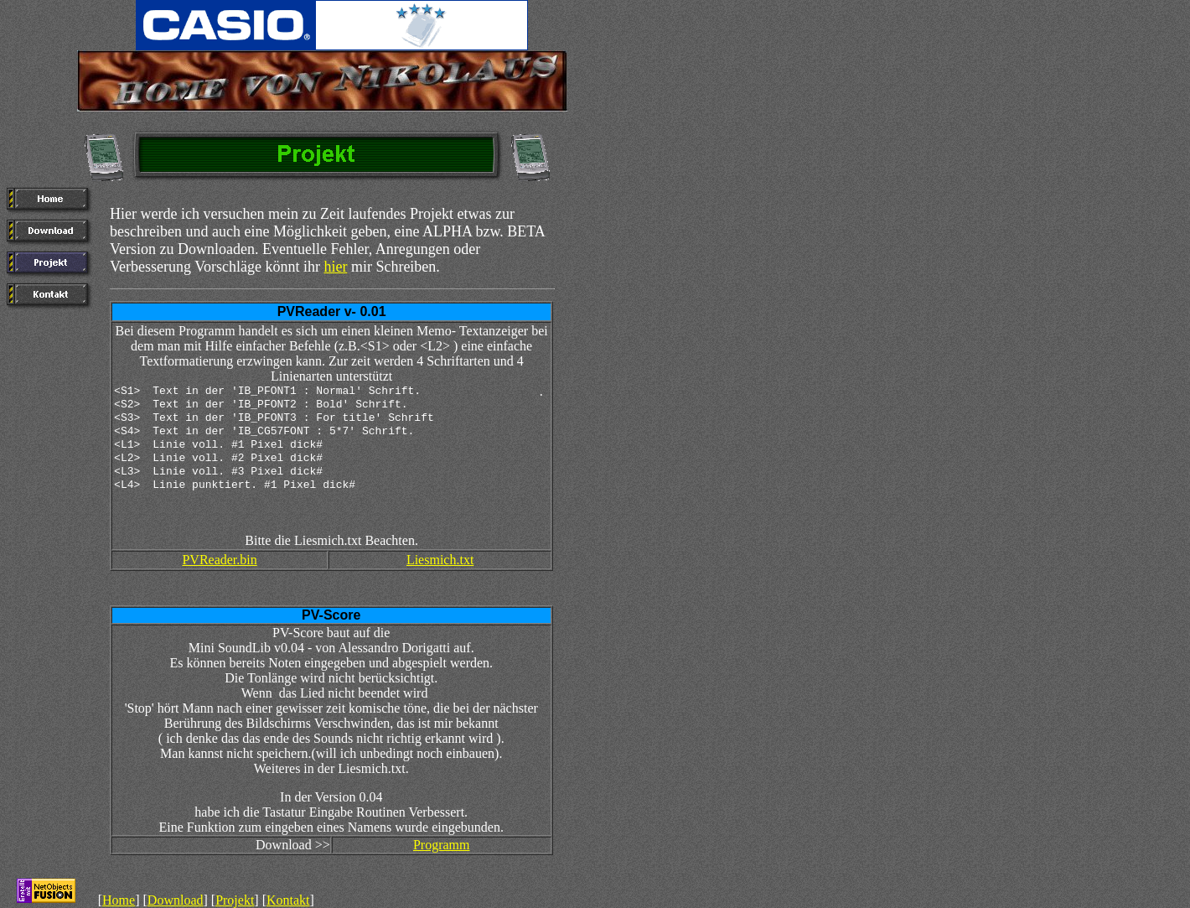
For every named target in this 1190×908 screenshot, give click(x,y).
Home (118, 900)
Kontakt (288, 900)
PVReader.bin (219, 560)
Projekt (234, 900)
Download (175, 900)
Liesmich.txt (439, 560)
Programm (441, 845)
